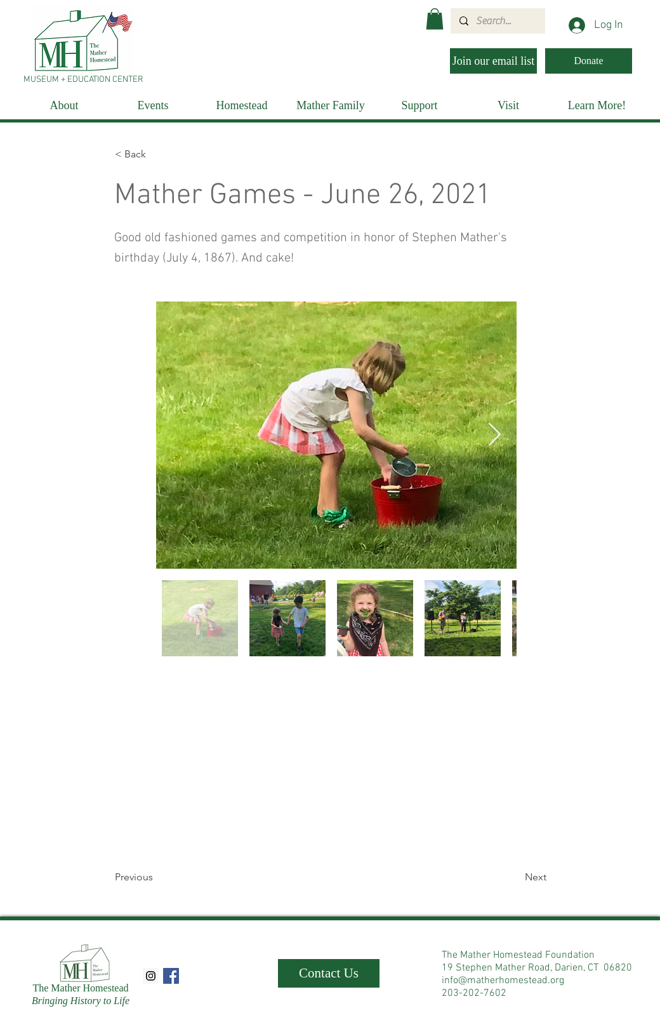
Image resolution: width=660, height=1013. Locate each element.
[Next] (514, 877)
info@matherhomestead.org (503, 980)
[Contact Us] (329, 973)
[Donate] (588, 61)
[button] (435, 18)
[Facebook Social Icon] (171, 976)
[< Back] (157, 154)
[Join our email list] (493, 61)
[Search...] (497, 21)
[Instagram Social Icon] (151, 976)
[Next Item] (494, 435)
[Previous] (157, 877)
